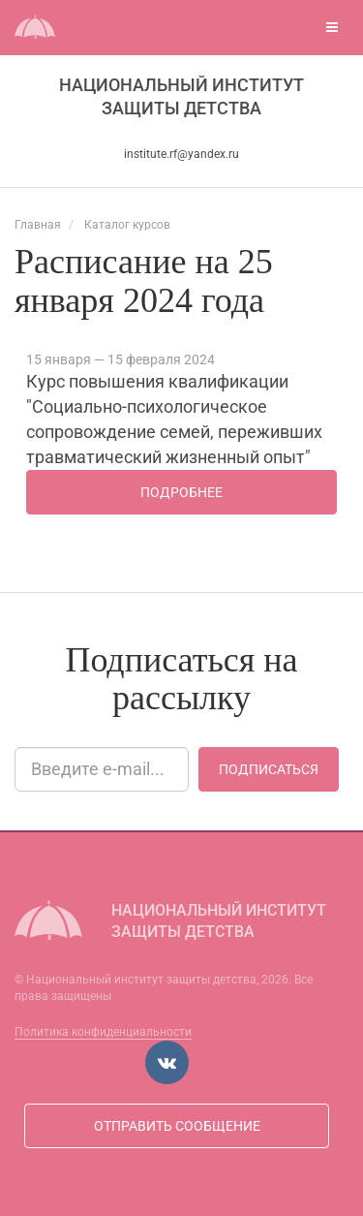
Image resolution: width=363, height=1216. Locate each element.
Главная (38, 225)
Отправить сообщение (177, 1126)
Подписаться (268, 769)
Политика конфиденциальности (103, 1032)
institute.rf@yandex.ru (181, 154)
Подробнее (181, 492)
